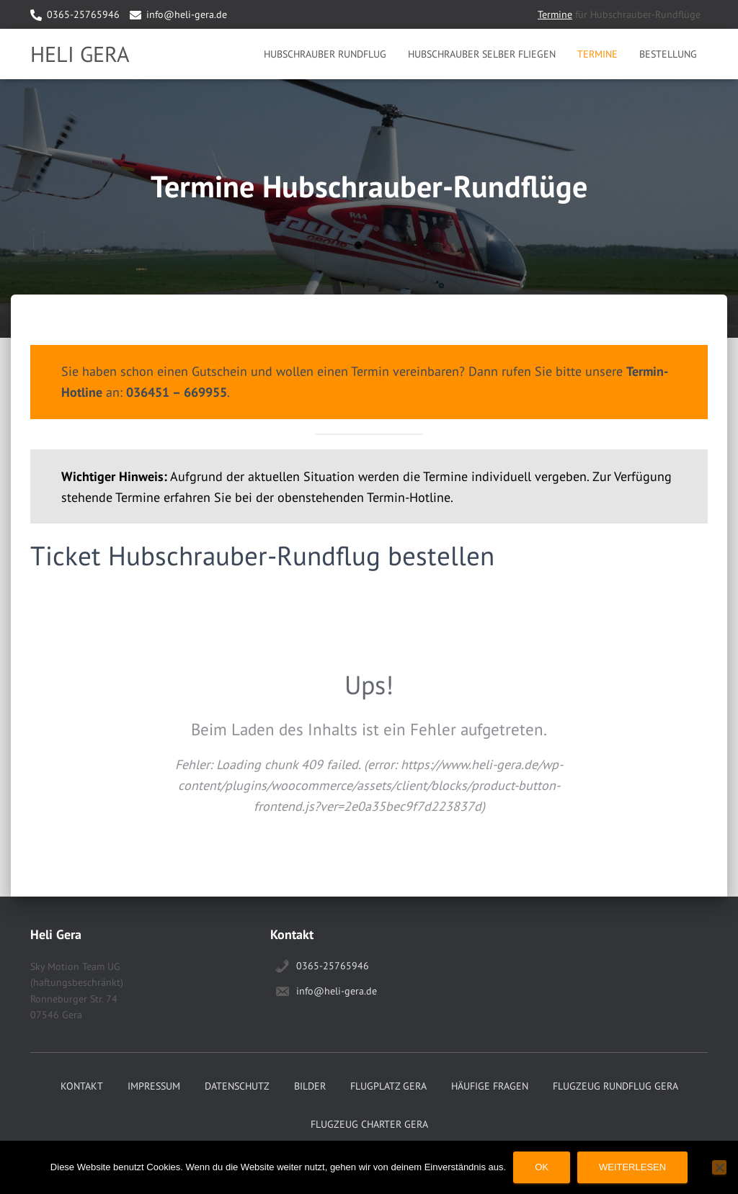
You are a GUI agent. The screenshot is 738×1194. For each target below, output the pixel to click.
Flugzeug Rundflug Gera (615, 1085)
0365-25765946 (83, 14)
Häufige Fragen (489, 1085)
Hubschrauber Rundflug (325, 54)
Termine (555, 14)
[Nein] (719, 1167)
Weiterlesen (632, 1167)
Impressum (154, 1085)
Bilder (310, 1085)
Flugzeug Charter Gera (369, 1124)
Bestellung (668, 54)
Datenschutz (237, 1085)
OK (541, 1167)
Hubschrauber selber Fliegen (482, 54)
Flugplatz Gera (388, 1085)
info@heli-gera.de (186, 14)
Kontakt (82, 1085)
